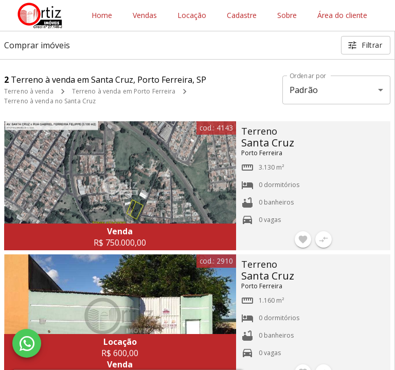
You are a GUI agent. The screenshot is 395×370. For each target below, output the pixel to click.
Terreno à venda (28, 91)
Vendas (145, 15)
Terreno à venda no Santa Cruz (50, 101)
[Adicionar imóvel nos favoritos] (303, 239)
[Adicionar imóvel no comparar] (323, 239)
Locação (191, 15)
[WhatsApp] (26, 343)
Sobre (287, 15)
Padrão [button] (304, 90)
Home (102, 15)
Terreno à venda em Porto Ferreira (124, 91)
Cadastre (242, 15)
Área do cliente (342, 15)
